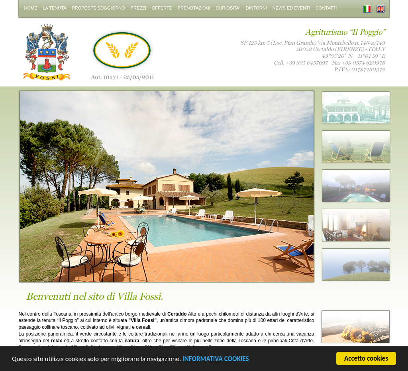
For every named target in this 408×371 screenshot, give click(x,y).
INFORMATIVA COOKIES (215, 360)
